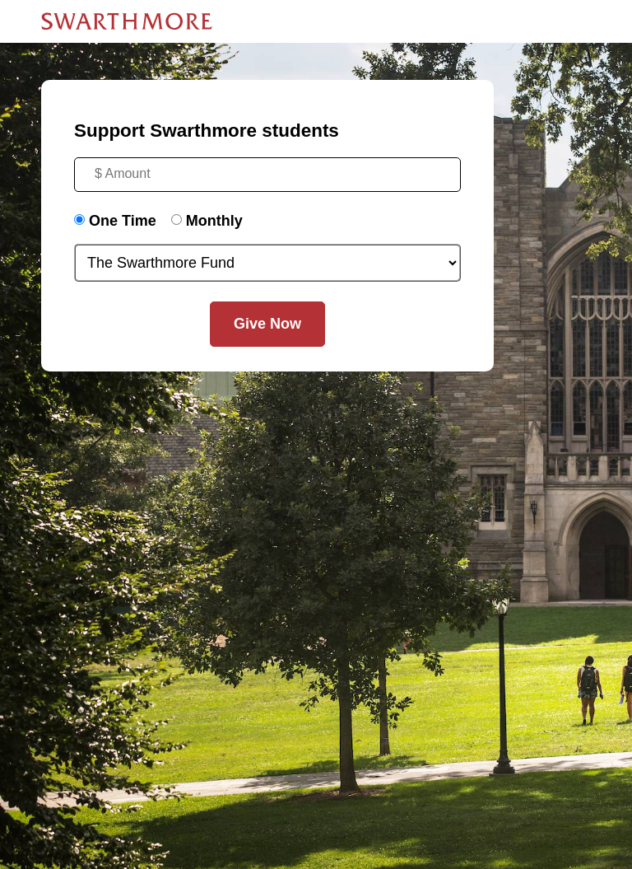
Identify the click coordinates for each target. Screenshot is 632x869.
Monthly (214, 221)
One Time (122, 221)
